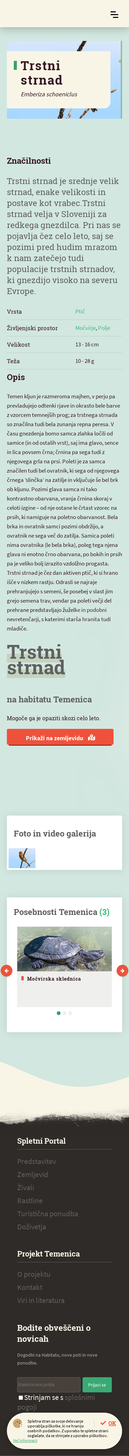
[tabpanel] (64, 967)
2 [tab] (64, 1013)
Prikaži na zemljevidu (60, 738)
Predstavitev (36, 1161)
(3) (104, 911)
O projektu (34, 1274)
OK (112, 1423)
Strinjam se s (56, 1402)
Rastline (30, 1200)
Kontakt (29, 1287)
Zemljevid (32, 1174)
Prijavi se (97, 1385)
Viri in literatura (41, 1300)
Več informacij (25, 1440)
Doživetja (31, 1226)
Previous (6, 971)
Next (122, 971)
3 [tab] (70, 1013)
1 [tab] (59, 1013)
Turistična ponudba (47, 1213)
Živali (25, 1187)
